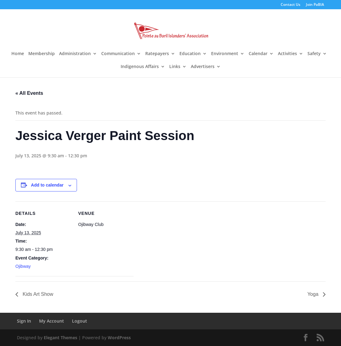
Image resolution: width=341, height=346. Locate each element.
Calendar (258, 53)
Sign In (24, 321)
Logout (79, 321)
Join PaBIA (315, 5)
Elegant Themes (60, 337)
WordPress (119, 337)
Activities (287, 53)
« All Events (29, 93)
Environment (224, 53)
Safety (314, 53)
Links (174, 66)
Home (17, 53)
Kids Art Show (37, 294)
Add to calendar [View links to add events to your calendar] (47, 185)
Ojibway (23, 266)
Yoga (313, 294)
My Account (51, 321)
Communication (118, 53)
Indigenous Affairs (140, 66)
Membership (41, 53)
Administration (75, 53)
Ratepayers (157, 53)
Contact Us (290, 5)
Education (190, 53)
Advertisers (203, 66)
